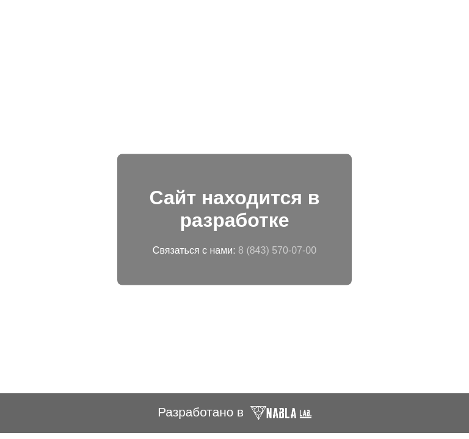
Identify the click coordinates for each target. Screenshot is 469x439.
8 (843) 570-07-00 (277, 249)
